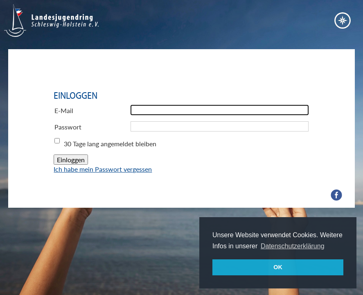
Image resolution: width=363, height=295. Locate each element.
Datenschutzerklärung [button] (293, 246)
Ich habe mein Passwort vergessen (103, 169)
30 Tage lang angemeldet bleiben (110, 144)
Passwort (67, 127)
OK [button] (277, 267)
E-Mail (63, 110)
